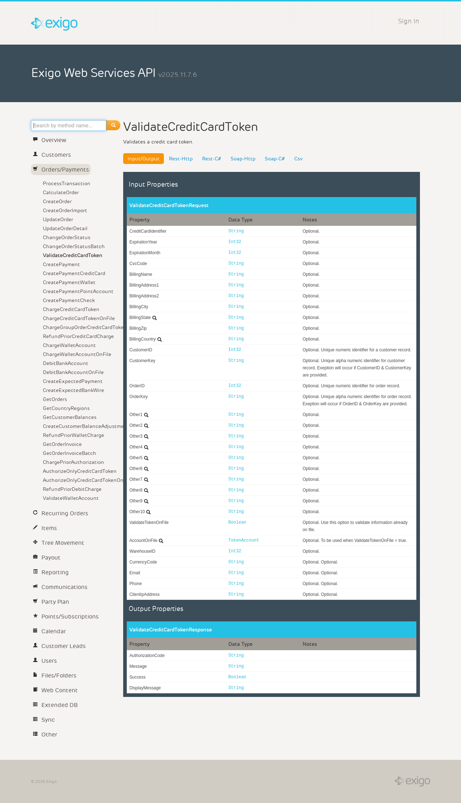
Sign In (408, 21)
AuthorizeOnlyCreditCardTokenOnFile (82, 480)
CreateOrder (57, 201)
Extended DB (55, 705)
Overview (49, 140)
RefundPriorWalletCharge (73, 435)
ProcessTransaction (66, 183)
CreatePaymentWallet (69, 282)
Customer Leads (59, 646)
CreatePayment (61, 264)
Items (45, 528)
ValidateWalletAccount (71, 498)
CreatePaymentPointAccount (78, 291)
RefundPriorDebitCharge (72, 489)
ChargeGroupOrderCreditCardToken (82, 327)
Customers (52, 155)
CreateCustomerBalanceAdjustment (82, 426)
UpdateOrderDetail (65, 228)
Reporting (51, 572)
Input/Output (143, 158)
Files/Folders (54, 675)
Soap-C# (275, 158)
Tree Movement (58, 543)
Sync (44, 720)
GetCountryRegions (66, 408)
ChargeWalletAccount (69, 345)
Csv (298, 158)
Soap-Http (242, 158)
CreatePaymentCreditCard (74, 273)
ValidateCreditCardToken (72, 255)
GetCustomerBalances (70, 417)
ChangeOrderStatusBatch (74, 246)
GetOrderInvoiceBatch (69, 453)
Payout (47, 557)
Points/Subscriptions (66, 616)
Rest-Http (181, 158)
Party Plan (51, 602)
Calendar (49, 631)
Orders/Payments (61, 169)
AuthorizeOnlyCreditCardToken (80, 471)
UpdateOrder (58, 219)
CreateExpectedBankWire (73, 390)
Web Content (55, 690)
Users (45, 661)
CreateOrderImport (65, 210)
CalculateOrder (61, 192)
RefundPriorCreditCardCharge (78, 336)
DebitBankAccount (65, 363)
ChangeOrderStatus (66, 237)
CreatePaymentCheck (69, 300)
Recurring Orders (60, 513)
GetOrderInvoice (62, 444)
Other (45, 734)
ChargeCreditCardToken (71, 309)
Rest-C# (211, 158)
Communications (60, 587)
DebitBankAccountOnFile (73, 372)
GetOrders (55, 399)
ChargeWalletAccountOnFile (77, 354)
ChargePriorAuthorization (73, 462)
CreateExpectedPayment (73, 381)
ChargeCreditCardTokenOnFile (79, 318)
